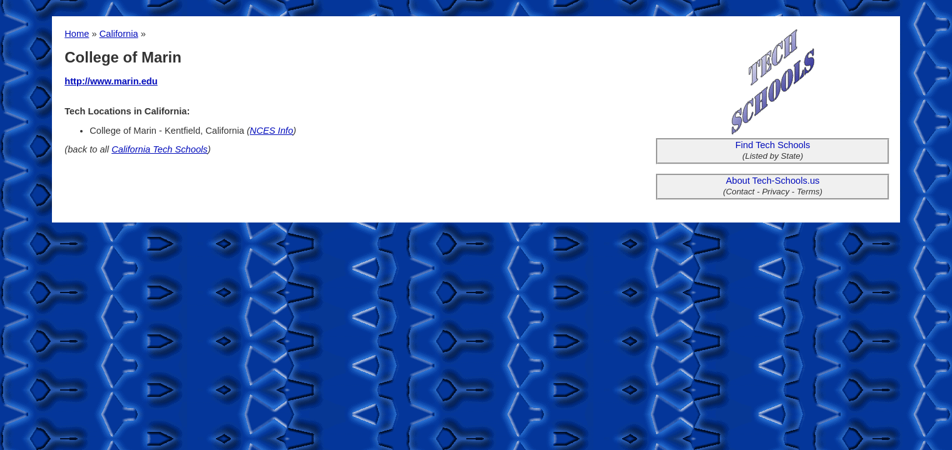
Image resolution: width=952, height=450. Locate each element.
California (119, 34)
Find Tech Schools (773, 145)
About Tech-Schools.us (773, 181)
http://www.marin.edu (110, 81)
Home (76, 34)
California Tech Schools (159, 149)
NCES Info (271, 131)
